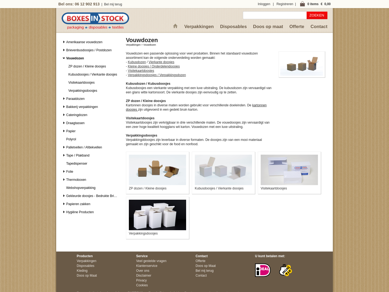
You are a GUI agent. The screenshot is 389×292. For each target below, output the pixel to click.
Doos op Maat (87, 275)
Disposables (233, 26)
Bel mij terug (113, 4)
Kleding (82, 271)
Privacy (141, 280)
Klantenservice (146, 266)
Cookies (142, 285)
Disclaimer (143, 275)
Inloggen (264, 4)
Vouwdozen (149, 44)
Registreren (284, 4)
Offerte (296, 26)
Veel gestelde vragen (151, 261)
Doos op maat (268, 26)
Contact (319, 26)
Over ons (142, 271)
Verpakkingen (199, 26)
